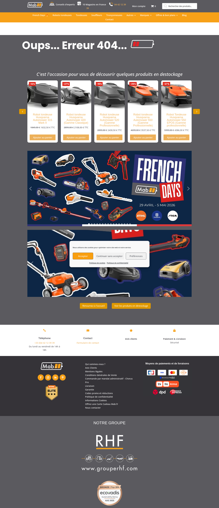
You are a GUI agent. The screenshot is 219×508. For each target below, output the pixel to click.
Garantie (89, 376)
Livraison (89, 373)
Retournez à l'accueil (93, 293)
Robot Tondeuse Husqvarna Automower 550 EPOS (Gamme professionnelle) (176, 107)
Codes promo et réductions (99, 380)
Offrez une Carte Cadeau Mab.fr (101, 391)
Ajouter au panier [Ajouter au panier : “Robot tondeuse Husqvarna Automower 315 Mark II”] (42, 124)
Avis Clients (91, 355)
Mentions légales (94, 358)
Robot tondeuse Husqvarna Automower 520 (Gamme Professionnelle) (109, 107)
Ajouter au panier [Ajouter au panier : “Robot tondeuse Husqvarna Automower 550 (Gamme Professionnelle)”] (143, 124)
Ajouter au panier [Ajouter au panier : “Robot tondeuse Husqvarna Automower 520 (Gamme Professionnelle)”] (109, 124)
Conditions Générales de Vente (101, 362)
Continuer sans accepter (109, 256)
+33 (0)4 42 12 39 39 (45, 330)
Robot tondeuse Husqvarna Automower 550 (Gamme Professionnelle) (143, 107)
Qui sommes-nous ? (95, 351)
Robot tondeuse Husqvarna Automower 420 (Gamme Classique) (76, 106)
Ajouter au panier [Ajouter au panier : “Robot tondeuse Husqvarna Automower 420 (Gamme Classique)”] (76, 124)
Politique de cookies (97, 263)
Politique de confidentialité (117, 263)
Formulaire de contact (88, 330)
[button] (196, 98)
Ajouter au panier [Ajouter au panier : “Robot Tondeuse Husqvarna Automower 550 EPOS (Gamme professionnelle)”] (176, 124)
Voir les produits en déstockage (131, 293)
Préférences (136, 256)
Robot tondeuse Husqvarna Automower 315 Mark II (42, 106)
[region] (109, 176)
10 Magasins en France (94, 4)
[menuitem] (138, 6)
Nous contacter (93, 394)
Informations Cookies (96, 387)
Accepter (83, 256)
